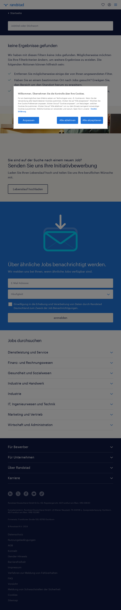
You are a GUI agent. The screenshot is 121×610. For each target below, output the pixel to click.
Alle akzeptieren (91, 120)
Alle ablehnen (67, 120)
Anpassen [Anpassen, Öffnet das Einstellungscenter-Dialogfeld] (29, 120)
